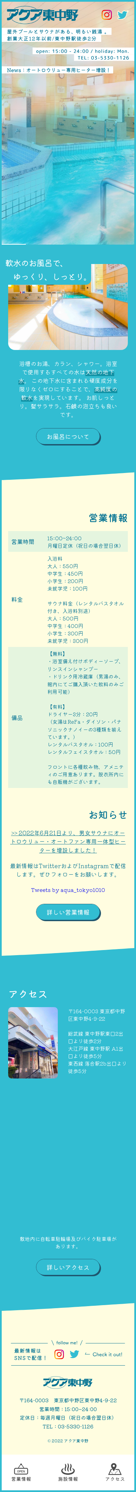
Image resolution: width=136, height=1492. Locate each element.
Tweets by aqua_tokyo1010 (68, 889)
